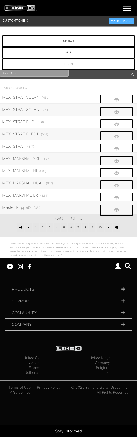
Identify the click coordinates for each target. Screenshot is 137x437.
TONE (14, 20)
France (34, 368)
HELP (68, 52)
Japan (34, 363)
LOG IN (68, 63)
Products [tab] (23, 289)
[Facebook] (30, 266)
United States (34, 358)
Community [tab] (24, 313)
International (102, 372)
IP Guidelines (20, 392)
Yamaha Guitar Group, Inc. (107, 387)
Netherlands (35, 372)
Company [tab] (22, 324)
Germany (102, 363)
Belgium (102, 368)
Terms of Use (20, 387)
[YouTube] (10, 266)
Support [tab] (21, 301)
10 (100, 227)
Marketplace (121, 20)
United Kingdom (102, 358)
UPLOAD (68, 41)
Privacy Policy (49, 387)
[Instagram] (20, 266)
